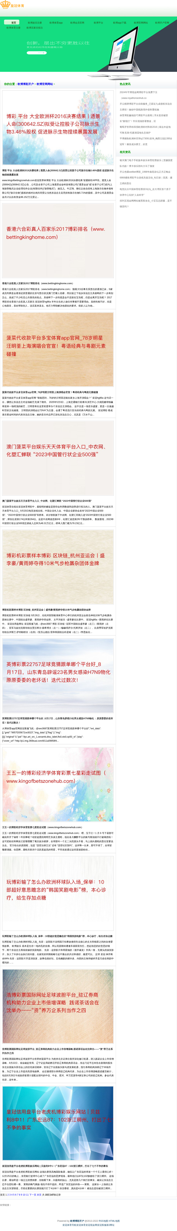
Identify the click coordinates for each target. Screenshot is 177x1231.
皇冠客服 (101, 1225)
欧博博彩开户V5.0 (105, 69)
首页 (2, 1194)
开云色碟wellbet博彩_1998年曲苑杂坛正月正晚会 (145, 172)
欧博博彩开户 (26, 84)
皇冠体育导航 (69, 1225)
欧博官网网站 (45, 84)
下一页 (32, 1194)
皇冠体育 (81, 1225)
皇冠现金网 (91, 1225)
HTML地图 (114, 1221)
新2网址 (110, 1225)
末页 (39, 1194)
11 (27, 1194)
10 (24, 1194)
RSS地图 (103, 1221)
